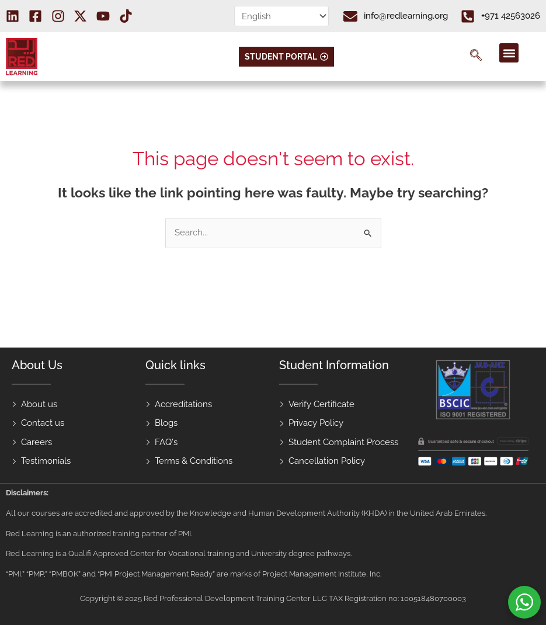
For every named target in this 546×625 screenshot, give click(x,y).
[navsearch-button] (476, 56)
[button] (509, 52)
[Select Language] (281, 16)
